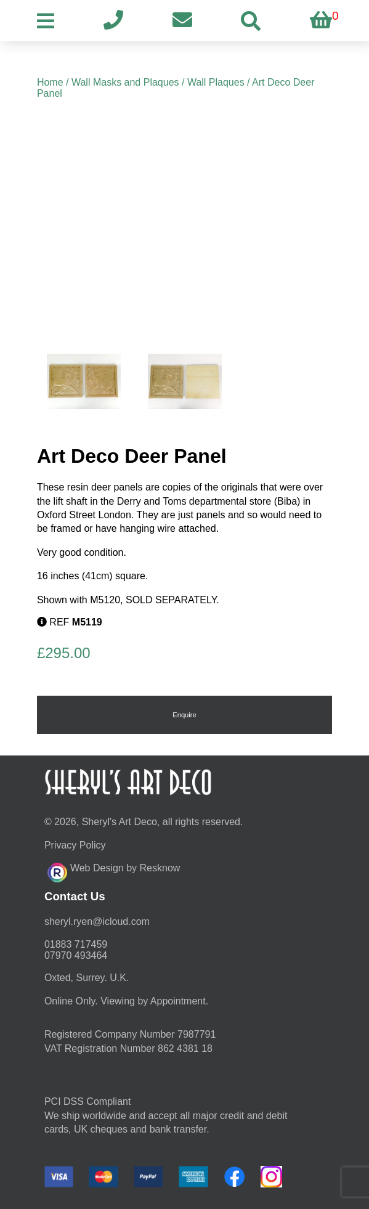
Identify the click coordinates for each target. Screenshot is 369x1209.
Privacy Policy (75, 845)
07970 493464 (75, 955)
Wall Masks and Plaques (125, 82)
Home (50, 82)
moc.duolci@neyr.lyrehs (97, 921)
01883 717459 (75, 944)
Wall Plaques (216, 82)
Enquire (184, 714)
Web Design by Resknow (113, 871)
